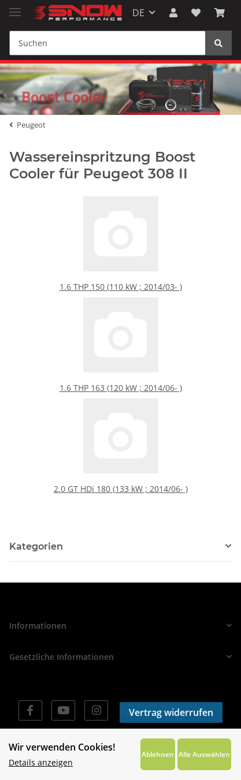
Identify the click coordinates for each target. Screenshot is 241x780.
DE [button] (138, 12)
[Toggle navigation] (15, 7)
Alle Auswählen (204, 754)
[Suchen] (107, 43)
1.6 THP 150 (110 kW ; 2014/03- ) (120, 283)
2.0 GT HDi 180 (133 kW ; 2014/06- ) (120, 485)
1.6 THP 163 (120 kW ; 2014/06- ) (120, 384)
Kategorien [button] (36, 546)
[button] (173, 12)
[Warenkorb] (219, 12)
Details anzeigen (41, 762)
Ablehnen (158, 754)
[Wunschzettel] (195, 12)
